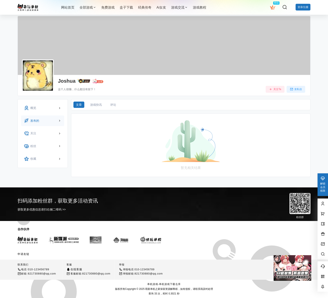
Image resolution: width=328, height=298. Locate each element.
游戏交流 (179, 7)
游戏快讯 (96, 104)
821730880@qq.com (42, 273)
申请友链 (23, 254)
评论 (113, 104)
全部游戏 (87, 7)
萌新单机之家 (152, 289)
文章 (79, 104)
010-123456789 (38, 269)
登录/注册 (303, 7)
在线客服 (76, 269)
